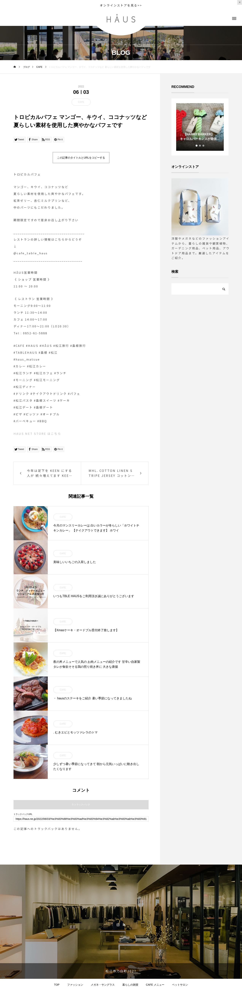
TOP (57, 984)
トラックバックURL (23, 814)
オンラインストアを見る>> (121, 5)
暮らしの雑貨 (130, 984)
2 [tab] (200, 146)
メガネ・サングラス (103, 984)
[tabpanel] (200, 127)
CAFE (81, 102)
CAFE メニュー (155, 984)
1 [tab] (197, 146)
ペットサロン (180, 984)
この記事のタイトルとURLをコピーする (81, 157)
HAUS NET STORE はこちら (37, 434)
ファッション (75, 984)
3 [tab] (203, 146)
